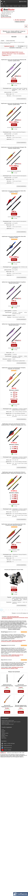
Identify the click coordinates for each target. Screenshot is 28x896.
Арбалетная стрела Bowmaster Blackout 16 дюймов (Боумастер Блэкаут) (14, 282)
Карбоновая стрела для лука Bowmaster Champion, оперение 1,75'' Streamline (14, 368)
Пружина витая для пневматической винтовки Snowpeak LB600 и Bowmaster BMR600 (7, 686)
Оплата (7, 6)
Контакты (3, 736)
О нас (3, 729)
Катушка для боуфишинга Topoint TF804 (13, 569)
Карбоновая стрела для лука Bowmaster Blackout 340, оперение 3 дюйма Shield (13, 60)
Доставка (3, 6)
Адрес (19, 6)
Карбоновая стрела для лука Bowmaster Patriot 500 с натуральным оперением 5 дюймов (14, 525)
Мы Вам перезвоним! (20, 19)
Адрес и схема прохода (8, 743)
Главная (2, 40)
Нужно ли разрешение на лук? (8, 724)
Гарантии (15, 6)
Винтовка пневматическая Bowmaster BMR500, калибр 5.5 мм (21, 706)
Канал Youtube (6, 749)
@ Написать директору (20, 21)
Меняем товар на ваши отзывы (8, 720)
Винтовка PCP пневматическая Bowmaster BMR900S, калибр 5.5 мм (21, 685)
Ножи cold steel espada (11, 616)
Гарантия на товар (5, 722)
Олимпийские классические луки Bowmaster (16, 617)
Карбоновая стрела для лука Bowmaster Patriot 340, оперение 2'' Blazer (14, 191)
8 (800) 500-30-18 (7, 745)
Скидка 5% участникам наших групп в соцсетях (11, 721)
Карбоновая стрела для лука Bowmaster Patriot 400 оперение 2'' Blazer (14, 237)
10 (22, 609)
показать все (14, 399)
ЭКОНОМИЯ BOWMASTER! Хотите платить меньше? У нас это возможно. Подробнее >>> (13, 54)
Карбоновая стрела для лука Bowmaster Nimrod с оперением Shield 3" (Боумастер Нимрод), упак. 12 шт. (13, 473)
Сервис (11, 6)
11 (25, 609)
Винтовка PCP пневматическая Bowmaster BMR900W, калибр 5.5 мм (7, 706)
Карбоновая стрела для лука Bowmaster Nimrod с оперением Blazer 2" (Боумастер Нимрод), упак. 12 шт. (13, 424)
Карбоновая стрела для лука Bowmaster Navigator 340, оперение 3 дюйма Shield (13, 148)
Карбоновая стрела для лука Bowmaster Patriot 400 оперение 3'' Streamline (12, 655)
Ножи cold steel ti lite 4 (8, 618)
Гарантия (3, 734)
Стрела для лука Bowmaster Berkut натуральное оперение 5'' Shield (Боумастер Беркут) (13, 641)
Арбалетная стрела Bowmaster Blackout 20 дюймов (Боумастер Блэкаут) (14, 324)
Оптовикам (24, 6)
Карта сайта (4, 738)
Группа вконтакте (7, 747)
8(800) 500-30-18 (6, 14)
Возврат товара (5, 735)
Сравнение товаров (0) (9, 46)
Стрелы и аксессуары (10, 40)
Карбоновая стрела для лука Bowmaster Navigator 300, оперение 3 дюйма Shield (13, 104)
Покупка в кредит (5, 733)
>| (3, 611)
